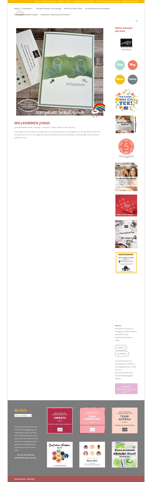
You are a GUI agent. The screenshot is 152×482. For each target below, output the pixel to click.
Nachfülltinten (122, 354)
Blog (16, 9)
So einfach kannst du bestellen (97, 9)
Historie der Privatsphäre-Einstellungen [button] (108, 1)
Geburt (59, 127)
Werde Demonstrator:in (49, 1)
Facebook (61, 1)
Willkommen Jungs (32, 123)
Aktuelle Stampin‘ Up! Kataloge (48, 9)
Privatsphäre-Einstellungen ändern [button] (83, 1)
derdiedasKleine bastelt (24, 127)
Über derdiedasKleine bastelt (26, 15)
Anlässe (53, 127)
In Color (65, 127)
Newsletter (27, 9)
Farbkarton (121, 348)
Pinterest (68, 1)
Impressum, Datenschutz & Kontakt (55, 15)
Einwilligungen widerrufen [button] (130, 1)
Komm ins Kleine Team (73, 9)
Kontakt (37, 1)
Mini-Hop (72, 127)
